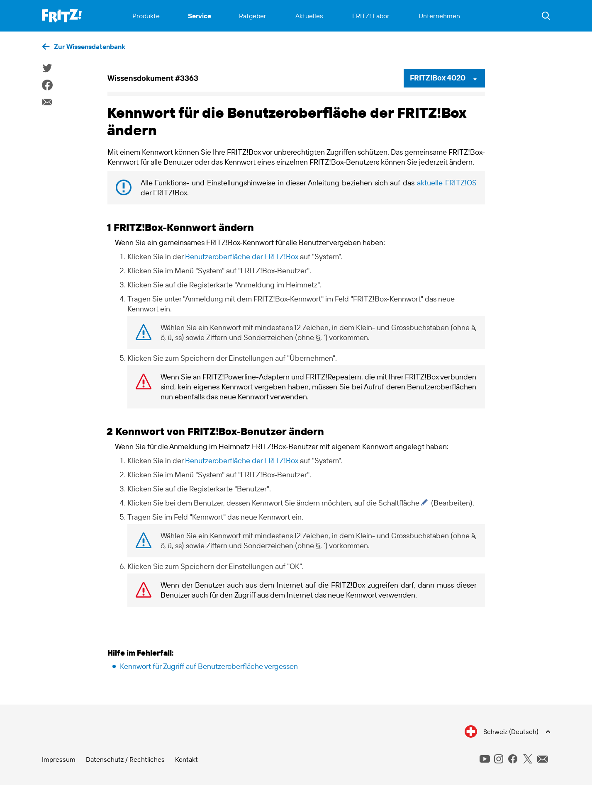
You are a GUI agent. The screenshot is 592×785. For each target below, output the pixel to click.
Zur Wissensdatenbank (89, 46)
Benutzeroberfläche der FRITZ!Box (241, 256)
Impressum (59, 759)
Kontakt (186, 759)
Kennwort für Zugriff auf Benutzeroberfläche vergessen (209, 666)
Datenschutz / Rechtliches (125, 759)
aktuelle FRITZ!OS (447, 182)
